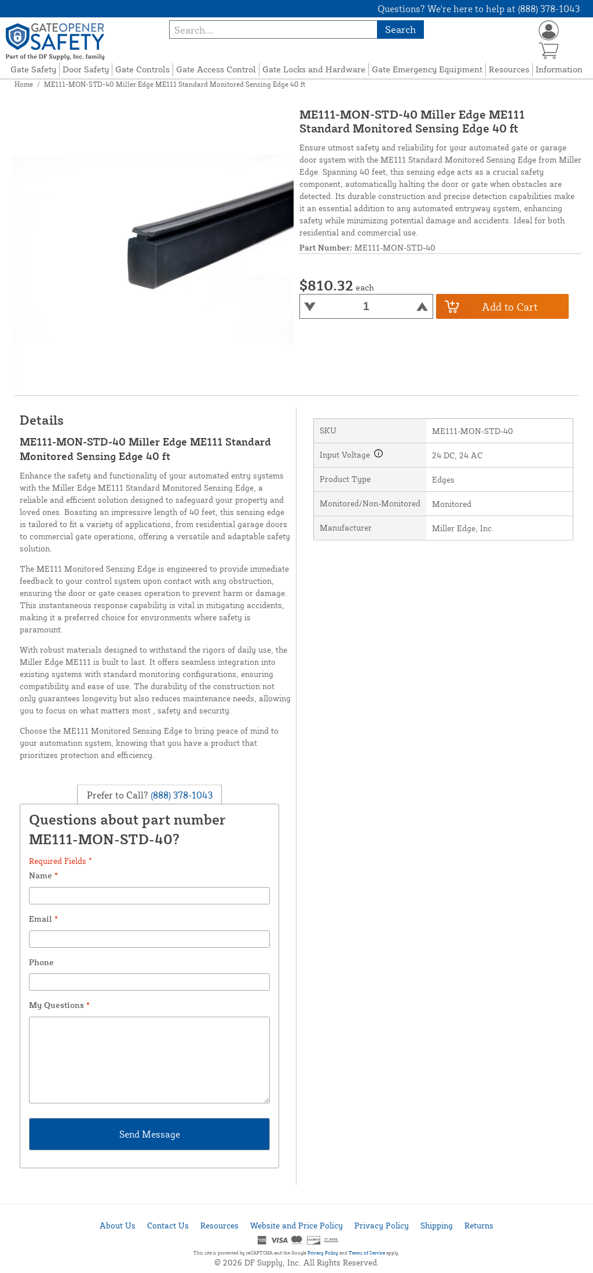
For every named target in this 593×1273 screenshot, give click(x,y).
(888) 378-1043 (180, 795)
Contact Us (168, 1225)
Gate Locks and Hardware (313, 69)
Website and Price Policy (296, 1225)
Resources (509, 69)
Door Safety (86, 69)
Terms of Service (367, 1253)
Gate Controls (142, 69)
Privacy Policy (381, 1225)
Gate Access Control (216, 69)
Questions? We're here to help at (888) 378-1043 (479, 8)
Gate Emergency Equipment (427, 69)
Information (559, 69)
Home (23, 84)
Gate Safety (33, 69)
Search (400, 29)
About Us (118, 1225)
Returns (478, 1225)
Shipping (436, 1225)
